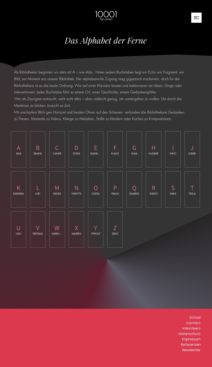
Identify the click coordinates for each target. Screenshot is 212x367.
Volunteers (191, 328)
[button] (196, 18)
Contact (193, 322)
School (195, 317)
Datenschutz (190, 333)
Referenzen (191, 344)
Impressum (191, 339)
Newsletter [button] (191, 350)
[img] (37, 149)
